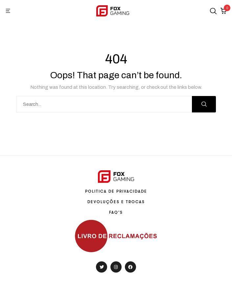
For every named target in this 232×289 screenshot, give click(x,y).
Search (204, 104)
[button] (8, 11)
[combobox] (104, 104)
